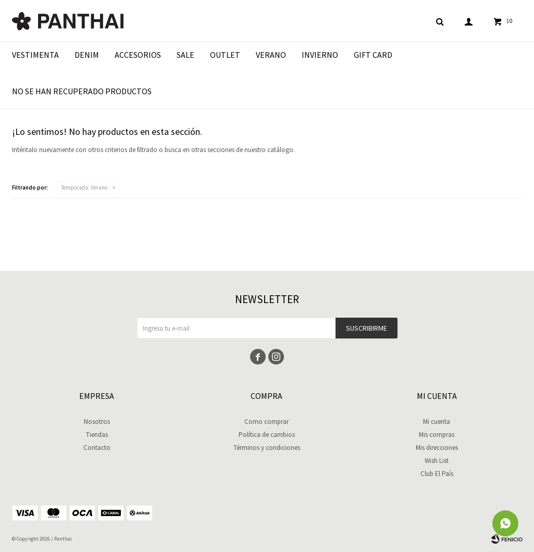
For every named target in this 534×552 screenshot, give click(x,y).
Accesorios (138, 54)
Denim (86, 54)
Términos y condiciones (266, 447)
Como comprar (266, 421)
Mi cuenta (436, 421)
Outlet (225, 54)
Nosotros (97, 421)
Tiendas (97, 434)
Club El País (436, 473)
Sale (185, 54)
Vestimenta (35, 54)
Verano (271, 54)
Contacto (96, 447)
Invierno (320, 54)
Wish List (437, 460)
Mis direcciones (437, 447)
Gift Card (373, 54)
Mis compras (436, 434)
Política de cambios (267, 434)
